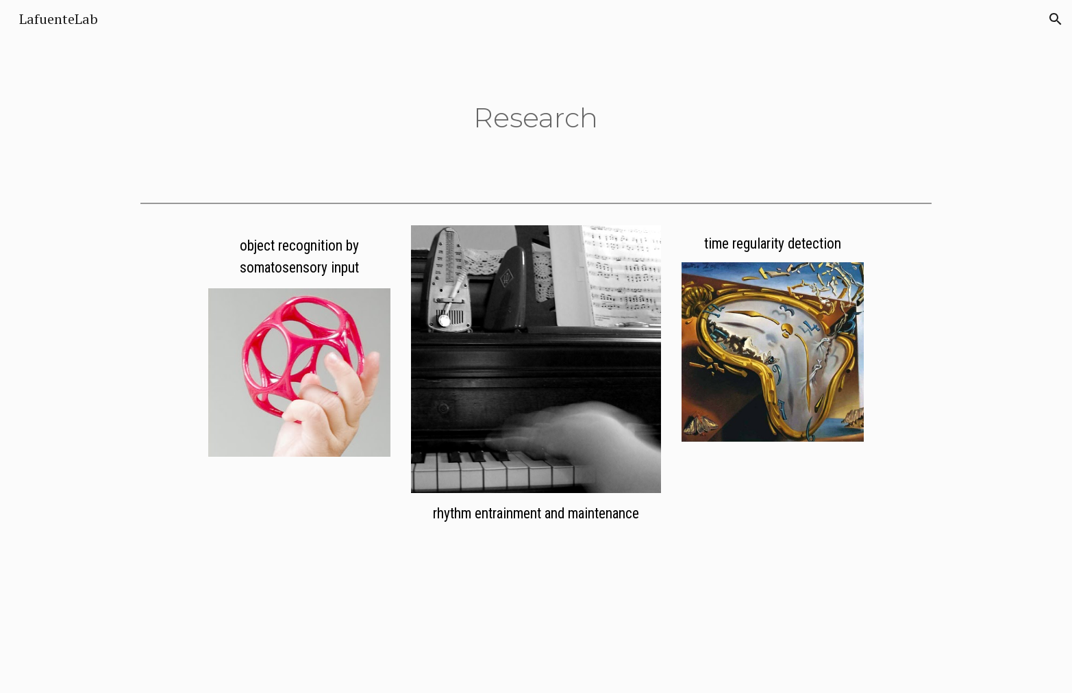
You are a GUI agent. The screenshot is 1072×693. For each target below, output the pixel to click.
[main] (536, 117)
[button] (1055, 19)
